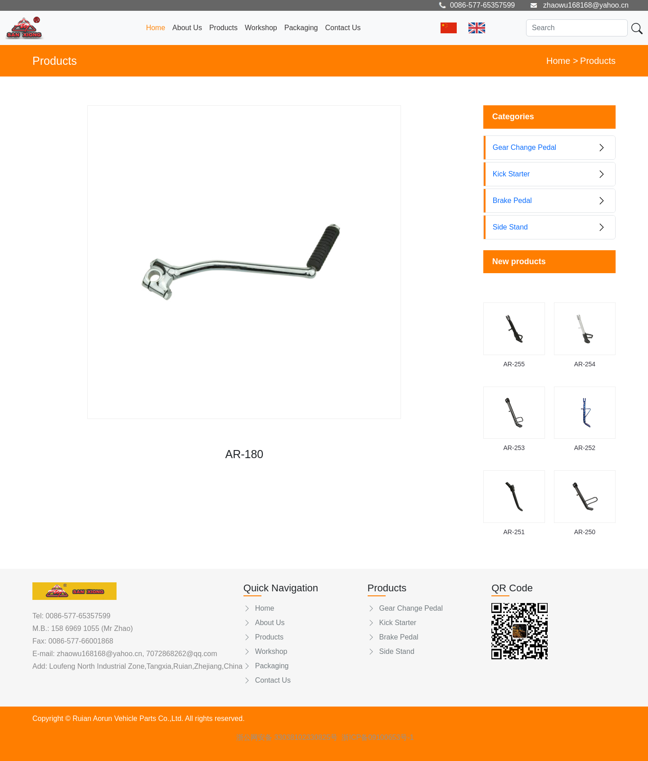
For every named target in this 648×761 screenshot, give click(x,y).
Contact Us (342, 28)
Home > (562, 61)
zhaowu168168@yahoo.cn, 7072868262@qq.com (136, 653)
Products (223, 28)
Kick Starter (392, 622)
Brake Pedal (393, 637)
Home (155, 28)
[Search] (577, 27)
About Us (187, 28)
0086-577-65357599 (77, 616)
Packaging (301, 28)
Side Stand (391, 651)
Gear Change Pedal (405, 608)
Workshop (261, 28)
